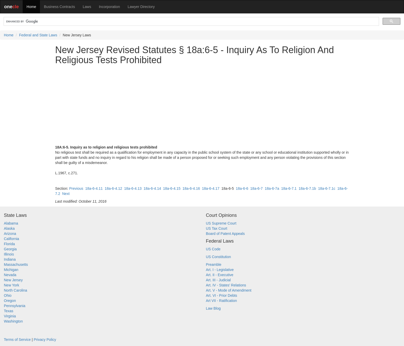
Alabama (11, 223)
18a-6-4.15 (172, 188)
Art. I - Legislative (220, 270)
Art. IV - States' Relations (226, 285)
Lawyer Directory (141, 7)
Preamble (213, 264)
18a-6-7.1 (289, 188)
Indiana (10, 259)
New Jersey (13, 280)
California (11, 239)
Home (31, 7)
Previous (76, 188)
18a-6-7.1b (307, 188)
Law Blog (213, 308)
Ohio (8, 295)
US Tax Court (216, 228)
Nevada (10, 275)
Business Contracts (59, 7)
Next (66, 194)
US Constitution (218, 257)
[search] (190, 21)
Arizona (10, 234)
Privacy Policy (45, 339)
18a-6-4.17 (211, 188)
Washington (13, 321)
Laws (87, 7)
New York (11, 285)
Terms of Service (17, 339)
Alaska (9, 228)
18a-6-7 (256, 188)
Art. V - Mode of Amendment (228, 290)
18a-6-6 (242, 188)
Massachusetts (16, 264)
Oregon (10, 301)
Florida (9, 244)
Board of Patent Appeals (225, 234)
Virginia (10, 316)
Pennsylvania (14, 306)
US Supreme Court (221, 223)
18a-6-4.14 (152, 188)
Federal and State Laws (38, 35)
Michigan (11, 270)
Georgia (10, 249)
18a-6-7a (272, 188)
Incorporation (109, 7)
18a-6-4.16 (191, 188)
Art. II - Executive (219, 275)
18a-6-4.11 (94, 188)
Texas (8, 311)
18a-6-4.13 (133, 188)
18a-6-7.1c (326, 188)
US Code (213, 249)
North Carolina (15, 290)
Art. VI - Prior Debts (221, 295)
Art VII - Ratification (221, 301)
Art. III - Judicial (218, 280)
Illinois (9, 254)
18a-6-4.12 (113, 188)
